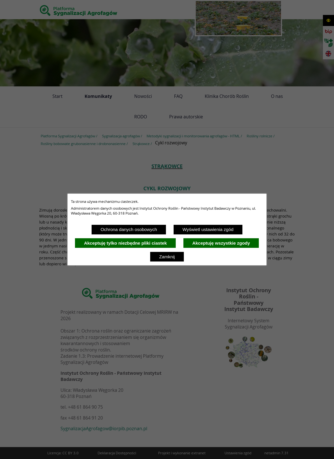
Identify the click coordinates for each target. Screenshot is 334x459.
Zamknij (167, 256)
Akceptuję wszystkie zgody (221, 243)
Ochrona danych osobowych (129, 229)
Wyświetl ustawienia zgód (208, 229)
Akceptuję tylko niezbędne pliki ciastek (125, 243)
